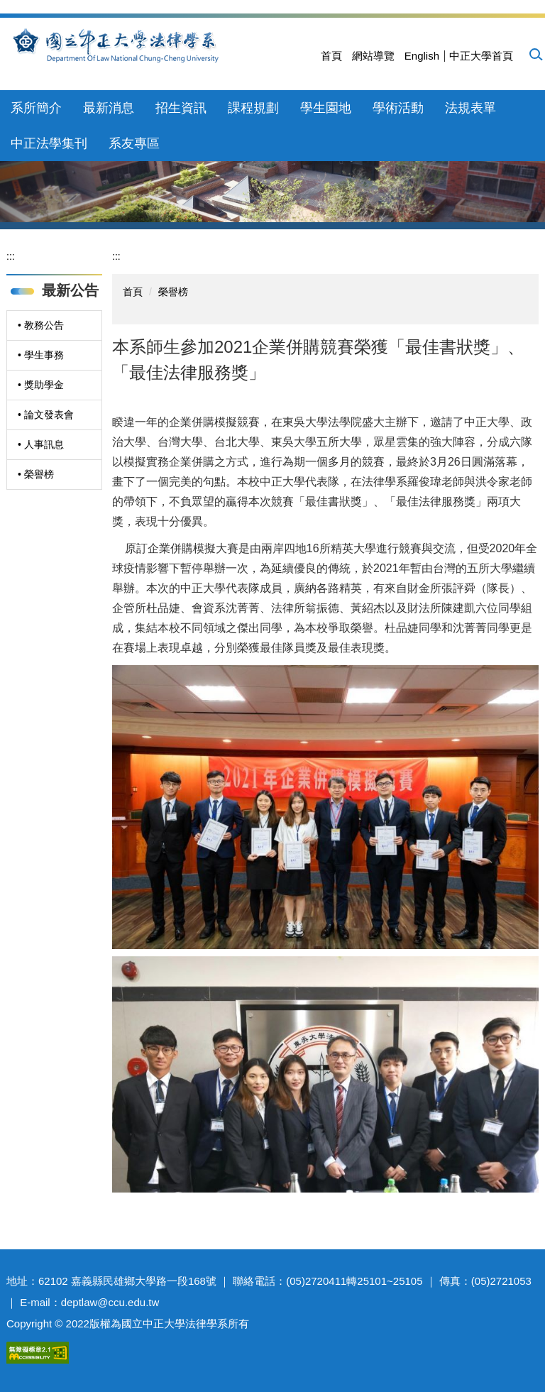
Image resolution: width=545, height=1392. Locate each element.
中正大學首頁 (481, 56)
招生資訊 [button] (181, 108)
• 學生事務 (41, 355)
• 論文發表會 (46, 414)
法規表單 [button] (470, 108)
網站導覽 (373, 56)
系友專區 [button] (134, 143)
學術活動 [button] (398, 108)
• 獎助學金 (41, 384)
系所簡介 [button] (36, 108)
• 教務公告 (41, 325)
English (421, 56)
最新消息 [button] (108, 108)
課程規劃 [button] (253, 108)
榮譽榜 (173, 291)
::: (10, 256)
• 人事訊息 (41, 444)
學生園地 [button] (325, 108)
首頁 (331, 56)
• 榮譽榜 (36, 474)
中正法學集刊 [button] (49, 143)
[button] (535, 54)
